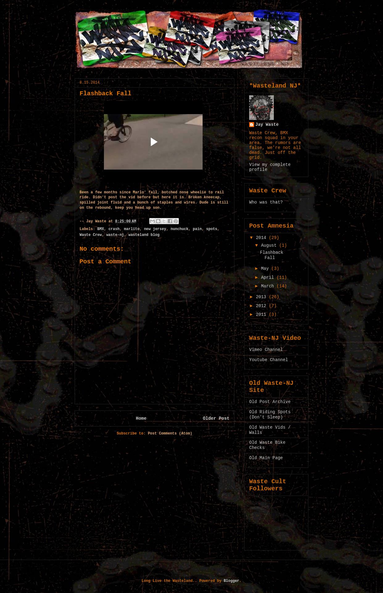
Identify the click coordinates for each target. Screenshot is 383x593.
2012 (262, 305)
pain (197, 229)
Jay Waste (267, 124)
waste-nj (115, 235)
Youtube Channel (268, 359)
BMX (100, 229)
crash (114, 229)
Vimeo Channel (266, 349)
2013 (262, 296)
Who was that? (266, 202)
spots (211, 229)
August (270, 245)
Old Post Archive (269, 401)
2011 (262, 314)
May (266, 268)
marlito (131, 229)
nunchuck (179, 229)
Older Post (216, 418)
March (268, 286)
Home (141, 418)
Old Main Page (266, 457)
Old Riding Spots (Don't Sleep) (269, 415)
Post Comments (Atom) (170, 433)
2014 (262, 237)
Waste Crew (91, 235)
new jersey (155, 229)
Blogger (231, 581)
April (268, 277)
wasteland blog (143, 235)
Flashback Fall (271, 255)
